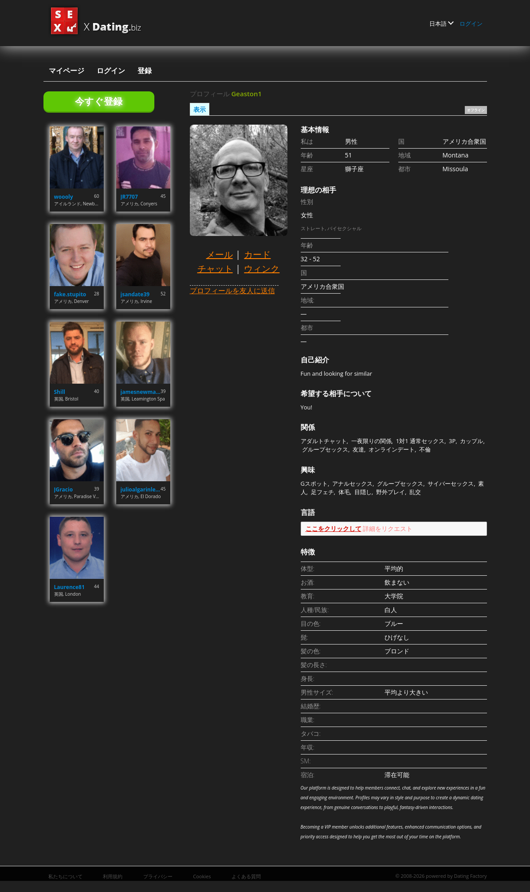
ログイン (471, 24)
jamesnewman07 (141, 392)
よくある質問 (246, 876)
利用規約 (112, 876)
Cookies (202, 876)
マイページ (66, 70)
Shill (59, 392)
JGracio (63, 489)
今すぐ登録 (98, 101)
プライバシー (158, 876)
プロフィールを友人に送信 (232, 290)
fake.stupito (70, 294)
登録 (144, 70)
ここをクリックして (333, 528)
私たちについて (65, 876)
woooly (63, 196)
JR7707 (129, 196)
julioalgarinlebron (141, 489)
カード (257, 254)
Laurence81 (69, 587)
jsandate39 (135, 294)
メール (219, 254)
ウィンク (261, 269)
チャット (215, 269)
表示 (199, 109)
